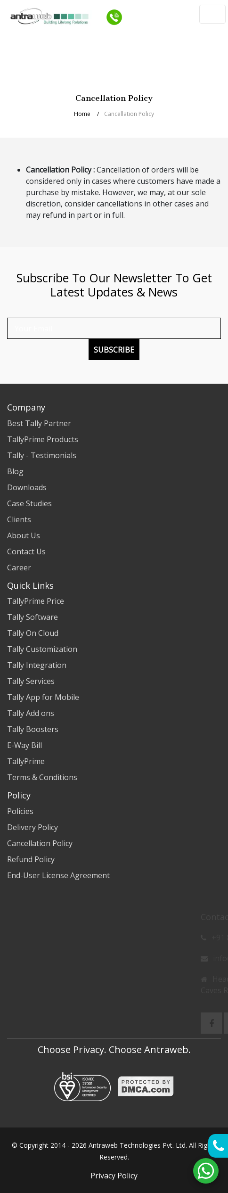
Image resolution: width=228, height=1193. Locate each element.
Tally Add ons (30, 713)
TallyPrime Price (35, 601)
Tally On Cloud (32, 633)
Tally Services (31, 681)
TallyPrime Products (42, 439)
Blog (15, 471)
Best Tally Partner (39, 423)
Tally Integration (36, 665)
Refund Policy (31, 859)
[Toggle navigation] (212, 14)
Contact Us (26, 551)
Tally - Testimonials (41, 455)
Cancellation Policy (40, 843)
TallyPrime (26, 761)
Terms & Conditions (42, 777)
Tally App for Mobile (43, 697)
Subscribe (114, 350)
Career (19, 567)
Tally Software (32, 617)
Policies (20, 811)
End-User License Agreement (58, 875)
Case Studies (29, 503)
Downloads (27, 487)
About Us (23, 535)
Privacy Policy (114, 1175)
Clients (19, 519)
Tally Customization (42, 649)
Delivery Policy (32, 827)
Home (82, 114)
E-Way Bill (24, 745)
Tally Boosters (32, 729)
